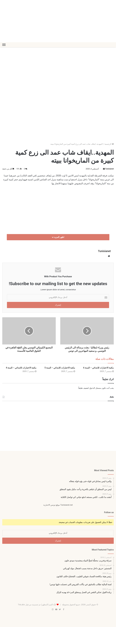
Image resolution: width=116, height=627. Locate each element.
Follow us (109, 512)
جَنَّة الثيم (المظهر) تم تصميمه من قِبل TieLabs (37, 604)
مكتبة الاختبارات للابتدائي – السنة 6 (98, 368)
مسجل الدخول (95, 388)
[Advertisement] (58, 21)
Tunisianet (109, 169)
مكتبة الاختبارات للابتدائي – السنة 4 (21, 368)
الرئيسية (109, 144)
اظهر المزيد (58, 237)
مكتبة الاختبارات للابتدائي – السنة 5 (60, 368)
